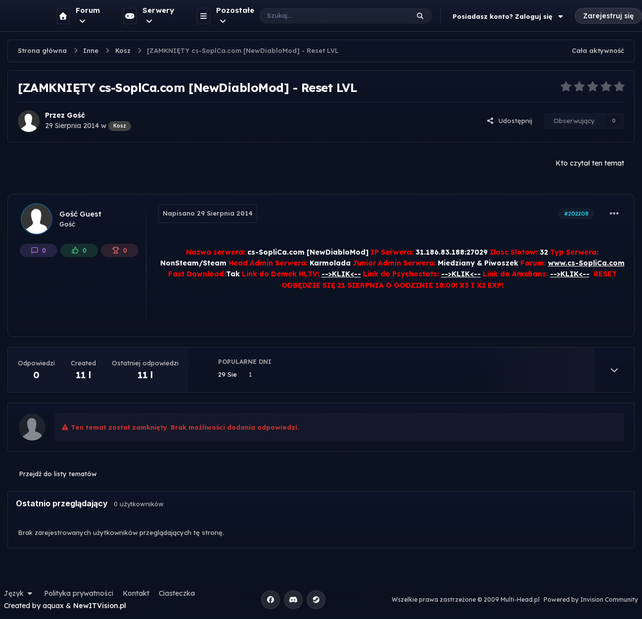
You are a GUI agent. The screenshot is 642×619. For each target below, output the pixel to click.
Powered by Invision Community (591, 599)
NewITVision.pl (99, 605)
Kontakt (136, 593)
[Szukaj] (324, 16)
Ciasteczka (177, 593)
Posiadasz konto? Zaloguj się (509, 16)
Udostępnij (509, 121)
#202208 (576, 213)
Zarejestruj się (608, 15)
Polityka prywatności (78, 593)
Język (19, 593)
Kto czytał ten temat (589, 163)
